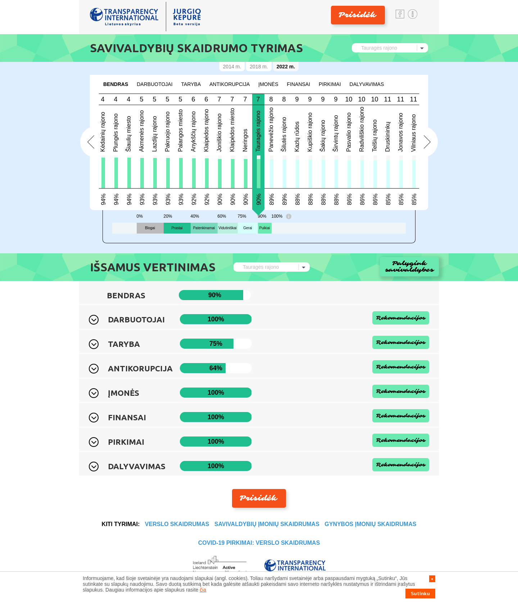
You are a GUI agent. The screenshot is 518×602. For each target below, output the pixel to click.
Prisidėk (357, 14)
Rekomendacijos (401, 318)
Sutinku (420, 593)
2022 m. (286, 66)
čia (203, 590)
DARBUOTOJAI (154, 84)
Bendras (115, 84)
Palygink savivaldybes (409, 266)
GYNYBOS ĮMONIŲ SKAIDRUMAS (370, 524)
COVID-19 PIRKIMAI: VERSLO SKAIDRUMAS (259, 543)
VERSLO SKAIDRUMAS (177, 524)
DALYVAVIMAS (367, 84)
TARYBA (191, 84)
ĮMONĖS (268, 84)
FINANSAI (298, 84)
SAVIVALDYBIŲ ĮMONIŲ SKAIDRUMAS (266, 524)
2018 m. (259, 66)
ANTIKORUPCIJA (229, 84)
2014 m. (232, 66)
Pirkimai (330, 84)
